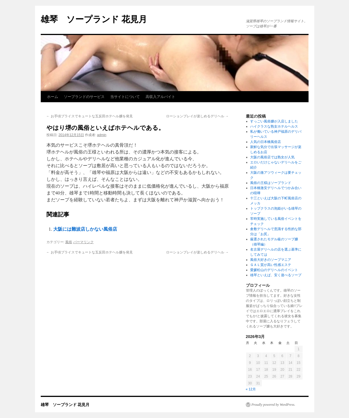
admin (102, 135)
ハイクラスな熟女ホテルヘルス (274, 126)
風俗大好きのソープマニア (270, 260)
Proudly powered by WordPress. (273, 405)
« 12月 (251, 389)
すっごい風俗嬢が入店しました (274, 121)
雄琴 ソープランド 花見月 (94, 19)
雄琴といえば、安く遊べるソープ (275, 275)
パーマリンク (83, 242)
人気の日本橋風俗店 (265, 142)
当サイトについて (125, 97)
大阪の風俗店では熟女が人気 (272, 157)
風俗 (68, 242)
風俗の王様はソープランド (270, 183)
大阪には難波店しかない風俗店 (85, 229)
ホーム (52, 97)
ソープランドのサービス (84, 97)
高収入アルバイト (160, 97)
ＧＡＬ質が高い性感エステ (270, 265)
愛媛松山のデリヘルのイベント (274, 270)
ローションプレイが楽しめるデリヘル (197, 116)
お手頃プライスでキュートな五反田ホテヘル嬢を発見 (89, 116)
